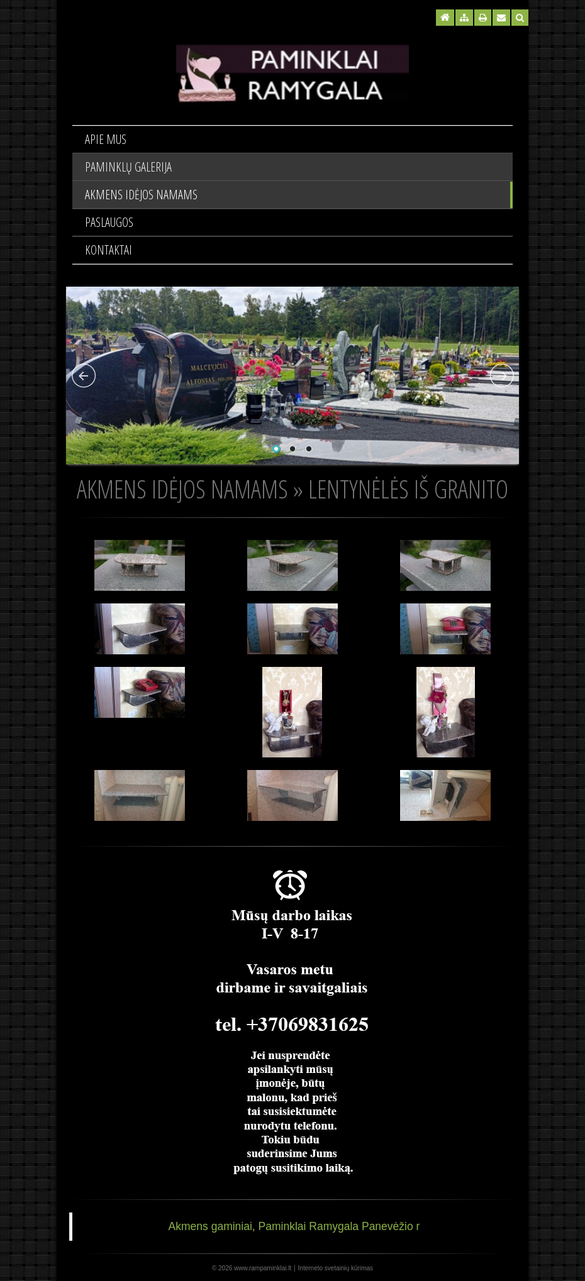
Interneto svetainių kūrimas (336, 1268)
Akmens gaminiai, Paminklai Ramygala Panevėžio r (294, 1226)
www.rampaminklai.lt (262, 1268)
